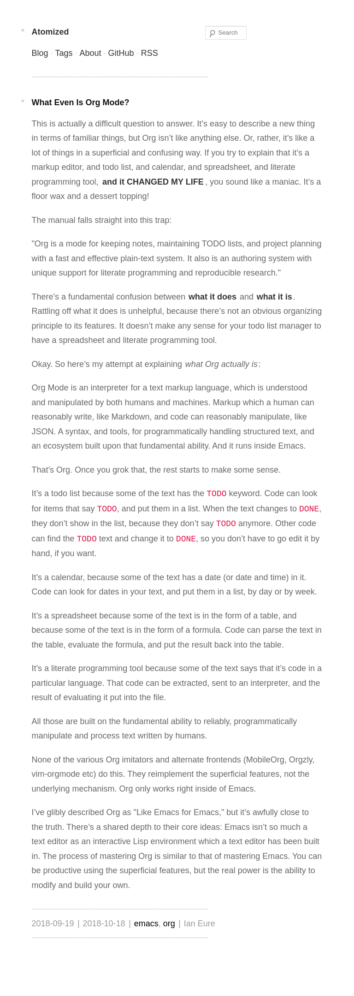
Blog (39, 53)
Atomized (50, 31)
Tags (63, 53)
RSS (149, 53)
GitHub (121, 53)
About (90, 53)
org (169, 923)
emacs (146, 923)
